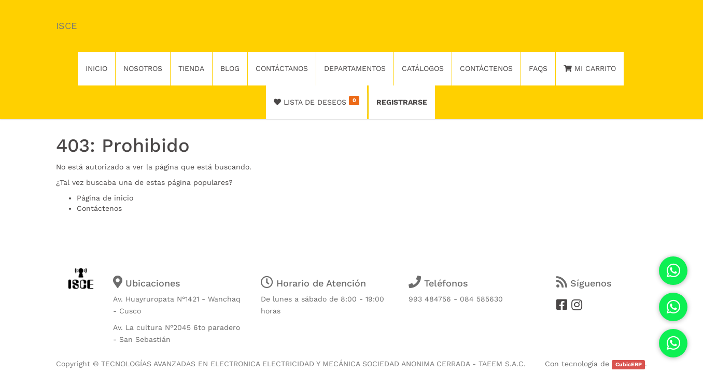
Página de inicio (105, 198)
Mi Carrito (590, 68)
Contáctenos (99, 208)
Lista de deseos (316, 101)
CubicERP (628, 364)
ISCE (66, 25)
